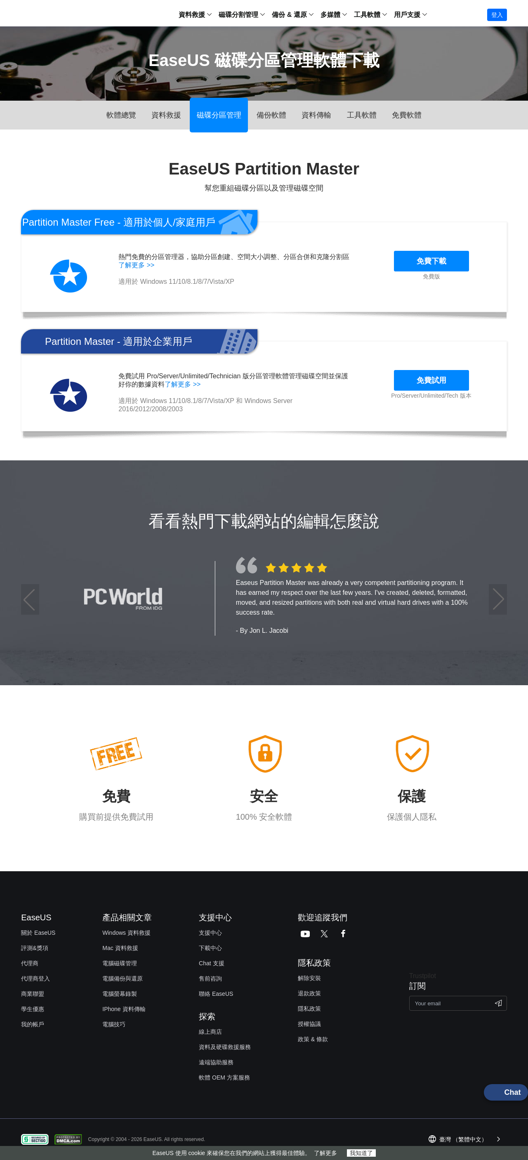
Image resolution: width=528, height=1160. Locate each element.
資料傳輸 (316, 115)
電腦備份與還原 (122, 978)
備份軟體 (271, 115)
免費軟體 (407, 115)
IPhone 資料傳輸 (123, 1009)
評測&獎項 (34, 948)
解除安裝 (309, 978)
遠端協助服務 (216, 1062)
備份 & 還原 (289, 14)
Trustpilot (422, 975)
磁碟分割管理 (238, 14)
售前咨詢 (210, 978)
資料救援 (192, 14)
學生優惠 (32, 1009)
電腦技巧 (113, 1024)
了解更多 (325, 1153)
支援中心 (210, 932)
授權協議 (309, 1024)
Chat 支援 (211, 963)
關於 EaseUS (38, 932)
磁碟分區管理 (219, 115)
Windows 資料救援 (126, 932)
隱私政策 (309, 1008)
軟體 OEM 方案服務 (224, 1077)
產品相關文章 (127, 917)
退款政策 (309, 993)
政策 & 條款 (313, 1039)
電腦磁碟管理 (119, 963)
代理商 (29, 963)
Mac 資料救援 (120, 948)
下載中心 (210, 948)
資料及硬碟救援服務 (225, 1047)
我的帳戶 (32, 1024)
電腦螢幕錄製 (119, 993)
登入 (497, 15)
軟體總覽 (121, 115)
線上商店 (210, 1031)
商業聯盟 (32, 993)
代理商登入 (35, 978)
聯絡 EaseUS (216, 993)
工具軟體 (362, 115)
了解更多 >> (136, 265)
